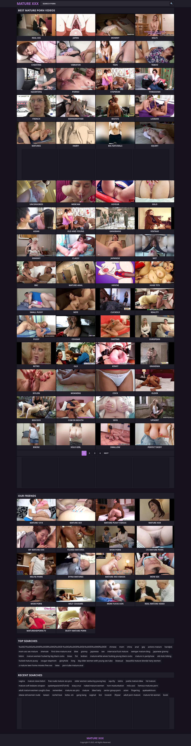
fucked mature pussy (28, 660)
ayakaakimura (149, 690)
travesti (108, 695)
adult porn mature (132, 695)
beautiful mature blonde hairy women (143, 660)
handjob (168, 646)
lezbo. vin (69, 695)
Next (106, 453)
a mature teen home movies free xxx (35, 665)
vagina (22, 681)
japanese (94, 651)
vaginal (92, 695)
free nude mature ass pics (60, 681)
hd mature (151, 681)
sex (103, 651)
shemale (44, 651)
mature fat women (151, 695)
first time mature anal (61, 651)
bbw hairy (96, 690)
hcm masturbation (115, 685)
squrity (112, 681)
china (129, 646)
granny (84, 651)
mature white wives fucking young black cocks (111, 656)
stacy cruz (76, 685)
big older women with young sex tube (95, 660)
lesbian (84, 656)
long (73, 660)
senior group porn (112, 690)
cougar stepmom (49, 660)
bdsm (21, 656)
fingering (135, 690)
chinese (112, 646)
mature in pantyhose (144, 656)
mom (121, 646)
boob (165, 695)
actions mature (155, 646)
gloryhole (63, 660)
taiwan (46, 695)
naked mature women (94, 685)
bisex (69, 656)
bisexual (119, 660)
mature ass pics (72, 690)
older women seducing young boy (90, 681)
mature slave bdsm (36, 681)
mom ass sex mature (28, 651)
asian (126, 690)
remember (57, 690)
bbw (76, 651)
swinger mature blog (140, 651)
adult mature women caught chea (34, 690)
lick (100, 695)
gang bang (81, 695)
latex (57, 665)
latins (120, 681)
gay (143, 646)
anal (137, 646)
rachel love (57, 695)
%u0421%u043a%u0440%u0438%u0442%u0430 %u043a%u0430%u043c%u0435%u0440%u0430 (62, 646)
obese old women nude (29, 695)
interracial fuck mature (117, 651)
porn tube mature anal (72, 665)
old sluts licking (164, 656)
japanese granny (160, 651)
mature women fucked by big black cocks (45, 656)
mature (85, 690)
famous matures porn (148, 685)
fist (76, 656)
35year (117, 695)
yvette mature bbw (134, 681)
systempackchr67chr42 (58, 685)
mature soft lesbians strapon (32, 685)
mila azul (131, 685)
